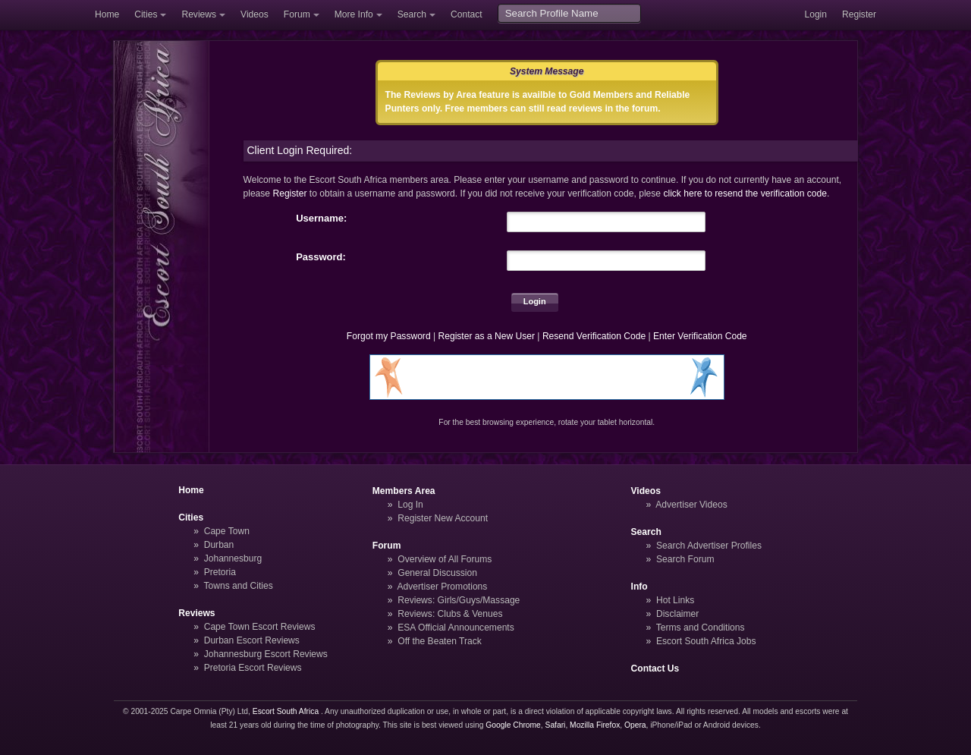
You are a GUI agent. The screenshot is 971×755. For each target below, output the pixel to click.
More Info (354, 14)
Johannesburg (233, 558)
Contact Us (655, 668)
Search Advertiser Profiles (709, 545)
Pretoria (220, 572)
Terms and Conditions (700, 627)
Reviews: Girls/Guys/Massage (459, 600)
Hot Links (675, 600)
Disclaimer (677, 614)
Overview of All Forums (445, 559)
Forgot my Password (389, 336)
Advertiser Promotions (443, 586)
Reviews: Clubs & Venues (450, 614)
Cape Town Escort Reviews (260, 626)
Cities (145, 14)
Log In (410, 504)
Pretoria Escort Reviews (253, 667)
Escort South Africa (286, 711)
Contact (466, 14)
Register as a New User (486, 336)
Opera (635, 725)
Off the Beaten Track (440, 641)
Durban (219, 545)
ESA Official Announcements (456, 627)
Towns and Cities (237, 585)
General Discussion (437, 573)
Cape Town (227, 531)
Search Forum (685, 559)
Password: (321, 257)
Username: (321, 218)
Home (107, 14)
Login (815, 14)
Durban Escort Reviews (252, 640)
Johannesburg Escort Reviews (266, 654)
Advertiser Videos (691, 504)
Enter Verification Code (700, 336)
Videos (254, 14)
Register (859, 14)
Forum (297, 14)
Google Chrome (513, 725)
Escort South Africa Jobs (706, 641)
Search (412, 14)
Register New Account (443, 518)
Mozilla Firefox (595, 725)
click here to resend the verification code (745, 193)
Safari (555, 725)
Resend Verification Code (594, 336)
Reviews (198, 14)
